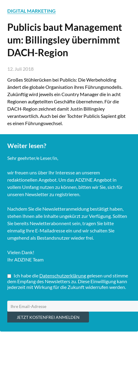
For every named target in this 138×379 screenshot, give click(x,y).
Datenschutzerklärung (62, 275)
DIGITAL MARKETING (31, 11)
